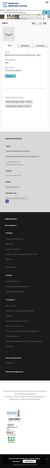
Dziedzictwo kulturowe (14, 239)
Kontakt (9, 316)
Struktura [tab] (40, 46)
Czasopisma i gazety (13, 70)
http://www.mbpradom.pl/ (17, 198)
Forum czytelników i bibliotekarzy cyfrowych (22, 331)
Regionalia (10, 244)
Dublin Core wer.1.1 (13, 281)
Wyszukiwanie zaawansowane (31, 17)
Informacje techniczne (14, 326)
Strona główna (11, 225)
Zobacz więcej (11, 267)
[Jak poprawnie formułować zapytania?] (45, 16)
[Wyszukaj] (46, 12)
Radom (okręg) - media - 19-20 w (18, 102)
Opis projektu (11, 306)
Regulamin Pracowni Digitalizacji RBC (20, 311)
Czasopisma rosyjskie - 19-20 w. (18, 106)
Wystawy (9, 259)
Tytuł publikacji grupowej (15, 291)
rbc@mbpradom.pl (13, 187)
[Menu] (47, 2)
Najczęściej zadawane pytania (17, 321)
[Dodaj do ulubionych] (40, 23)
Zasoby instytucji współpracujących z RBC (21, 254)
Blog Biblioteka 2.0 (13, 336)
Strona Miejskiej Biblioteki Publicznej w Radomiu (24, 341)
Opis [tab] (9, 46)
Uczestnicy (10, 346)
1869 (7, 63)
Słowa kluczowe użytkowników (17, 286)
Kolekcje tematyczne (13, 249)
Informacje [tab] (25, 46)
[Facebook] (7, 201)
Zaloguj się (10, 363)
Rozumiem (29, 461)
